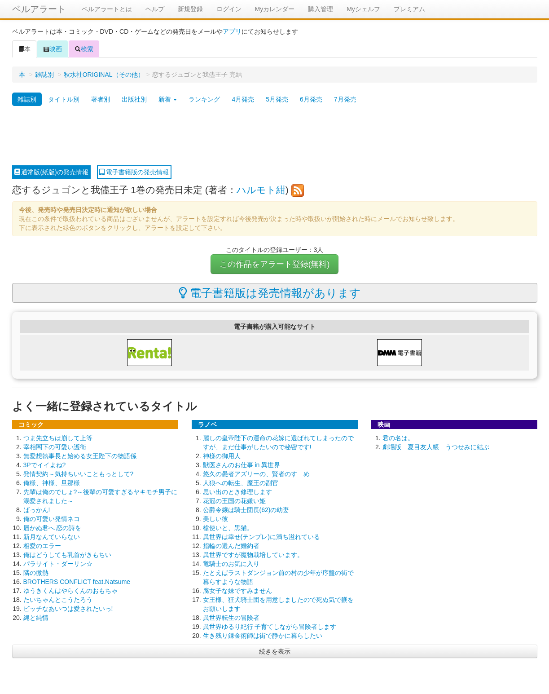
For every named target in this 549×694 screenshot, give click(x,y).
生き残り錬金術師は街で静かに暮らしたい (262, 635)
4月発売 (243, 99)
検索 (84, 49)
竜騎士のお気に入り (231, 563)
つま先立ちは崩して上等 (57, 438)
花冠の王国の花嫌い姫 (234, 500)
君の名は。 (398, 438)
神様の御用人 (222, 456)
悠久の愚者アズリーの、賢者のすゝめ (256, 473)
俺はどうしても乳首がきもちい (67, 554)
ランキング (204, 99)
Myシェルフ (363, 9)
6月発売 (311, 99)
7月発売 (345, 99)
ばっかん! (36, 509)
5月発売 (277, 99)
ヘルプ (154, 9)
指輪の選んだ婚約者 (231, 545)
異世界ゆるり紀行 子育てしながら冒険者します (270, 626)
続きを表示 (274, 651)
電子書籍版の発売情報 (134, 172)
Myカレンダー (275, 9)
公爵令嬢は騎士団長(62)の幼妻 (246, 509)
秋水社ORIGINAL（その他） (104, 74)
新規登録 (190, 9)
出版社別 (134, 99)
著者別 (100, 99)
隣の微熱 (35, 572)
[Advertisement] (274, 136)
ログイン (229, 9)
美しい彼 (215, 518)
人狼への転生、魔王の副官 (240, 482)
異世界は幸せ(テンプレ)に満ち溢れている (261, 536)
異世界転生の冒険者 (231, 617)
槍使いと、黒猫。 (228, 527)
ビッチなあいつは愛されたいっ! (68, 608)
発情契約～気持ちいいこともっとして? (78, 473)
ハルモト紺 (261, 190)
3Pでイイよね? (44, 465)
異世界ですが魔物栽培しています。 (253, 554)
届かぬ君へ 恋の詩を (52, 527)
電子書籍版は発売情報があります (270, 293)
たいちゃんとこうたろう (57, 599)
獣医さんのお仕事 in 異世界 (242, 465)
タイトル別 (63, 99)
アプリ (232, 31)
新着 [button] (167, 99)
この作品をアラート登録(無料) (275, 264)
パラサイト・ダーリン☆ (57, 563)
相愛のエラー (42, 545)
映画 (52, 49)
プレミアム (409, 9)
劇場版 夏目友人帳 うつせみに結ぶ (435, 447)
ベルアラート (39, 9)
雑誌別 (44, 74)
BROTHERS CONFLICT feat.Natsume (77, 581)
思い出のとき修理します (237, 491)
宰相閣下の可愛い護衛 (54, 447)
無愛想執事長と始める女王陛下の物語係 (79, 456)
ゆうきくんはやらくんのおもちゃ (70, 590)
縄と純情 (35, 617)
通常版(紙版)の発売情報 (51, 172)
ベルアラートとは (107, 9)
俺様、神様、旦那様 (51, 482)
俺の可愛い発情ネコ (51, 518)
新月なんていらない (51, 536)
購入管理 (320, 9)
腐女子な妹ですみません (237, 590)
